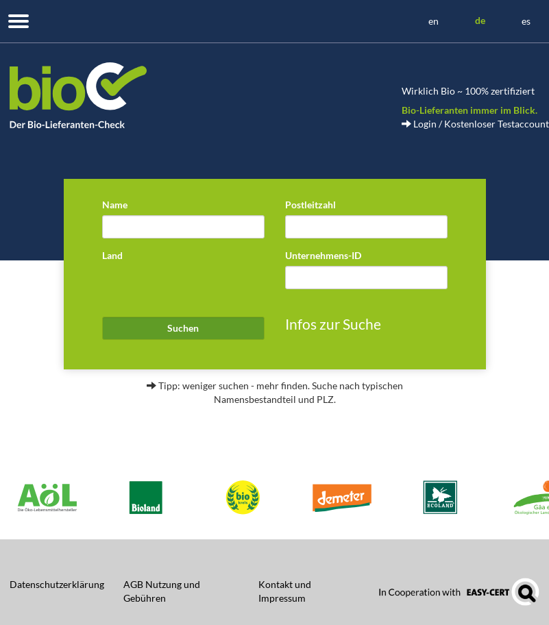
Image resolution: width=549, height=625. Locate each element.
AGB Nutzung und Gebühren (161, 591)
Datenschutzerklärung (57, 584)
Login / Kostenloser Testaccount (475, 124)
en (433, 21)
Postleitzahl (310, 204)
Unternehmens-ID (323, 255)
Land (112, 255)
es (526, 21)
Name (114, 204)
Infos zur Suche (333, 323)
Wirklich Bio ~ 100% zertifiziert (468, 91)
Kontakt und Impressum (284, 591)
